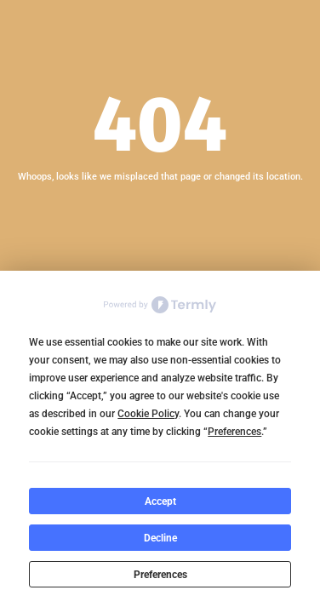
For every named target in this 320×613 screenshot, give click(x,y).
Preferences (160, 575)
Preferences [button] (234, 432)
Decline (160, 538)
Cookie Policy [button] (148, 414)
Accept (160, 501)
